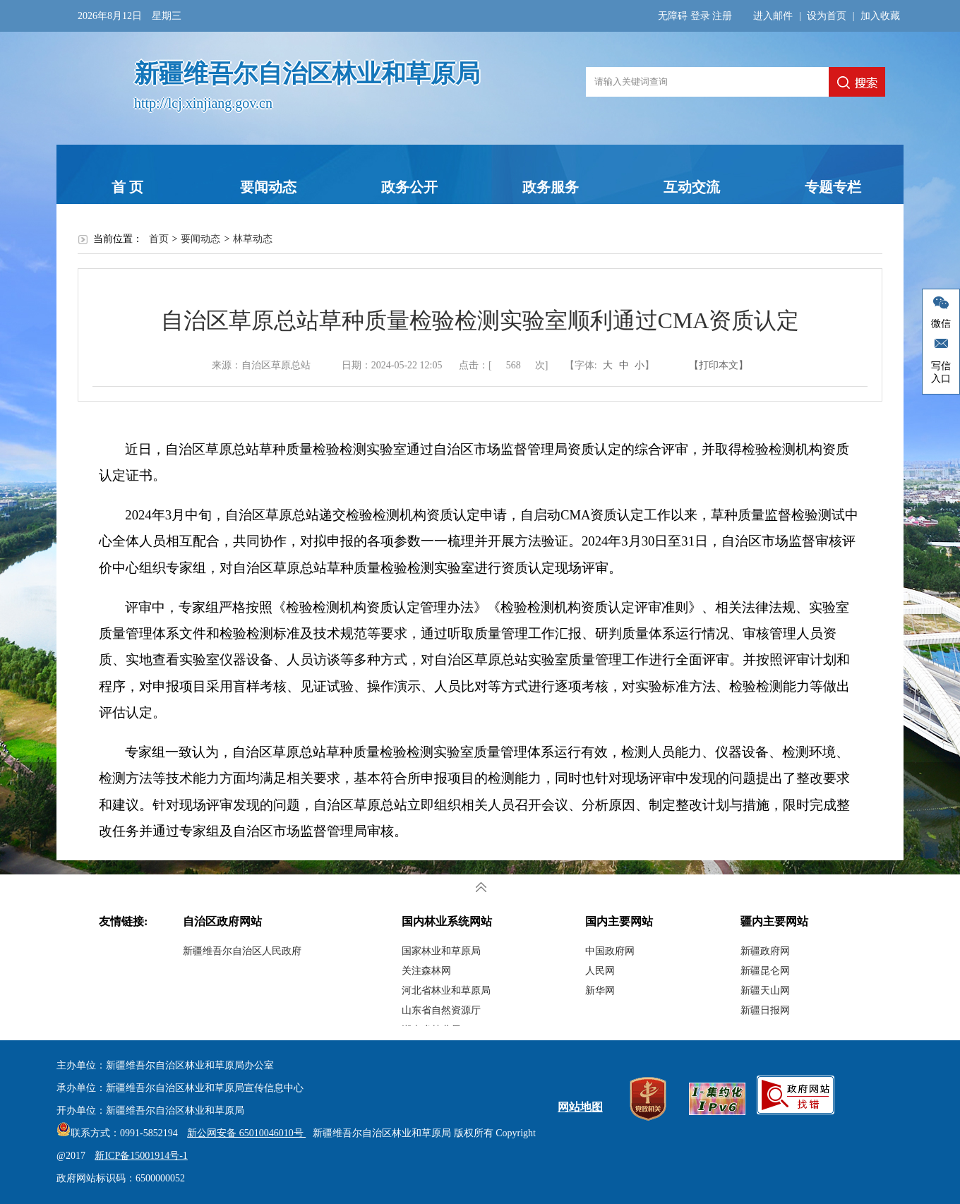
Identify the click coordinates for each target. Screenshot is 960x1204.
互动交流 (692, 187)
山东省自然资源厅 (441, 1010)
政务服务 (550, 187)
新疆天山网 (765, 990)
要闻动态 (268, 187)
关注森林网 (426, 970)
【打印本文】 (718, 365)
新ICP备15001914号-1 (141, 1155)
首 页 (127, 187)
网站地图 (580, 1107)
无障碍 (673, 16)
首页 (159, 239)
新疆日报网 (765, 1010)
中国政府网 (610, 951)
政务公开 (409, 187)
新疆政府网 (765, 951)
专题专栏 (833, 187)
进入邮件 (773, 16)
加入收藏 (880, 16)
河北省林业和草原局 (446, 990)
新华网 (600, 990)
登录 (700, 16)
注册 (722, 16)
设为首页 (826, 16)
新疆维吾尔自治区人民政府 (242, 951)
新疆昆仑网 (765, 970)
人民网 (600, 970)
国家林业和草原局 (441, 951)
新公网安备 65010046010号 (243, 1133)
